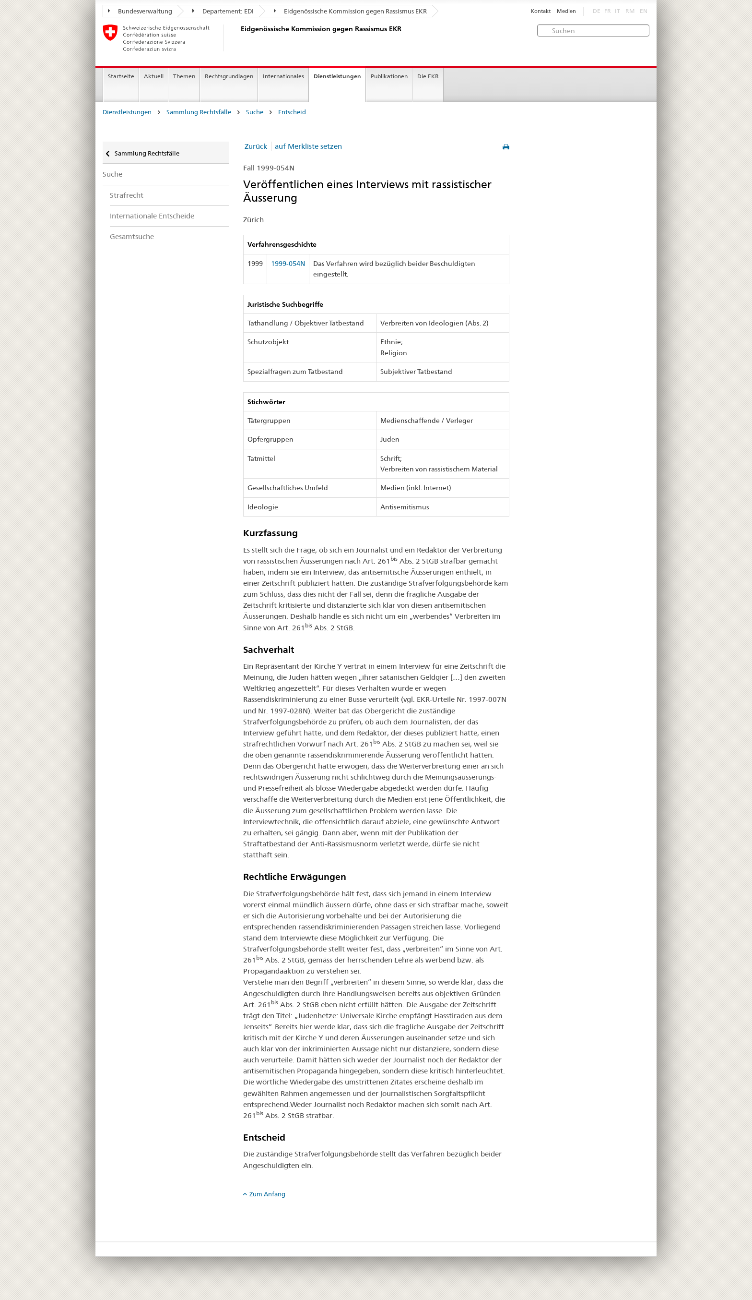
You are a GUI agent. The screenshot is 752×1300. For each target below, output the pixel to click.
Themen (184, 76)
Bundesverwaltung (140, 11)
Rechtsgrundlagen (229, 76)
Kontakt (541, 11)
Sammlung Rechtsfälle (198, 112)
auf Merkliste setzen (308, 146)
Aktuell (154, 76)
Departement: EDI (223, 11)
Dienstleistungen (337, 76)
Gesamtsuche (132, 236)
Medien (566, 11)
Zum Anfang (267, 1194)
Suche (254, 112)
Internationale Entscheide (152, 215)
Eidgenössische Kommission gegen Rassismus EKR (350, 11)
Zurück (256, 146)
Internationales (283, 76)
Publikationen (389, 76)
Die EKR (428, 76)
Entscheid (292, 112)
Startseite (121, 76)
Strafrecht (126, 195)
